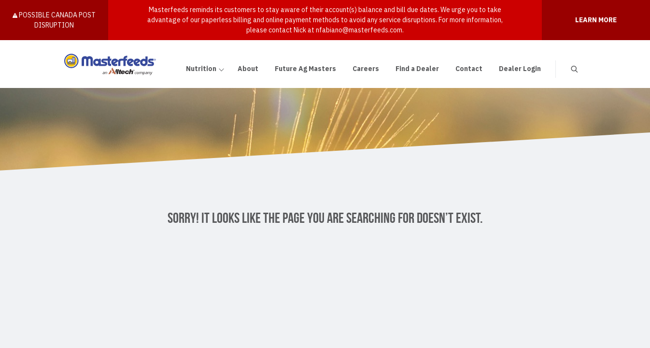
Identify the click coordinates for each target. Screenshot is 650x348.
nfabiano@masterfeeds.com (359, 30)
